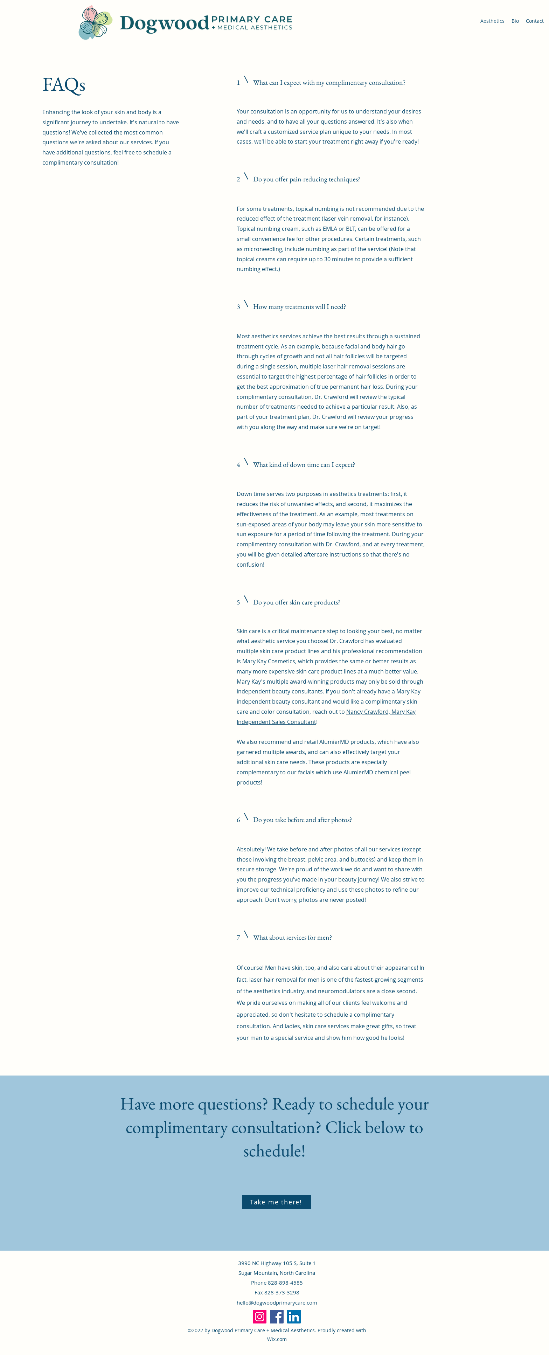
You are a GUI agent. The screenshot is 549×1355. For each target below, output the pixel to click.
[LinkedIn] (294, 1316)
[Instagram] (259, 1316)
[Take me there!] (276, 1202)
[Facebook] (277, 1316)
